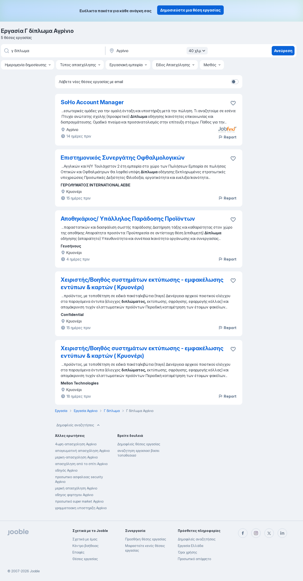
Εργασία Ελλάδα (190, 546)
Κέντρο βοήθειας (85, 546)
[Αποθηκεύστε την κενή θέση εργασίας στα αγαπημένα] (233, 103)
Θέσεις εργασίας (85, 559)
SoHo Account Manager (92, 102)
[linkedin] (282, 533)
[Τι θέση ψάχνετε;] (52, 50)
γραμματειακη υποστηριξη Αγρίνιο (81, 508)
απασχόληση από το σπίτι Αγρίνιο (81, 464)
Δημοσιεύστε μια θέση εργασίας (190, 10)
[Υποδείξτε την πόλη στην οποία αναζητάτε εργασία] (158, 50)
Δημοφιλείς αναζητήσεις (78, 425)
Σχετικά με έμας (84, 539)
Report (227, 137)
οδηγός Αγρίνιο (66, 470)
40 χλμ (198, 51)
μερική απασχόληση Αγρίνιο (76, 488)
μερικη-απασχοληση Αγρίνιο (76, 457)
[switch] (235, 81)
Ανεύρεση (283, 50)
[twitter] (269, 533)
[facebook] (242, 533)
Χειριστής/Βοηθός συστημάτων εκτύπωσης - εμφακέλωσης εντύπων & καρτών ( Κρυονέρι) (142, 283)
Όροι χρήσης (187, 552)
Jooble (35, 571)
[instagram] (256, 533)
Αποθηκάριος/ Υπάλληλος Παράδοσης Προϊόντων (128, 218)
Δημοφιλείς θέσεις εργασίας (138, 444)
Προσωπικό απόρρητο (194, 559)
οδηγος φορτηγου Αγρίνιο (74, 495)
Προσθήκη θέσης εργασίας (145, 539)
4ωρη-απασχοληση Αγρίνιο (75, 444)
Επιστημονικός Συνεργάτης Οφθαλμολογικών (123, 157)
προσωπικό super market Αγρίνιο (79, 501)
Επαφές (78, 552)
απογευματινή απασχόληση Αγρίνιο (82, 451)
